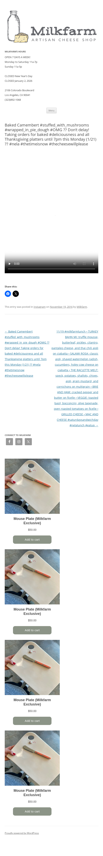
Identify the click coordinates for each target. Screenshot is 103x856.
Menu (51, 110)
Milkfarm (82, 307)
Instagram (40, 307)
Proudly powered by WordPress (22, 833)
